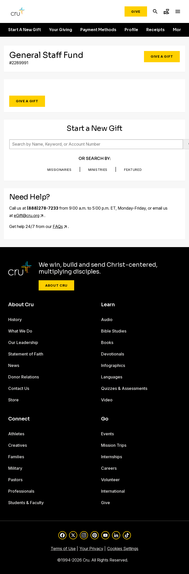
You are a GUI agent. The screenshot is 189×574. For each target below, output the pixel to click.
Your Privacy (91, 548)
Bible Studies (113, 331)
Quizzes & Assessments (124, 388)
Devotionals (112, 353)
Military (15, 468)
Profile (131, 30)
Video (107, 399)
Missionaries (59, 170)
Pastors (15, 479)
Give (135, 11)
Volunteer (110, 479)
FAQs (58, 226)
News (13, 365)
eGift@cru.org (26, 215)
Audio (107, 319)
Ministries (98, 170)
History (15, 319)
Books (107, 342)
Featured (133, 170)
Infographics (113, 365)
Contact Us (18, 388)
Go (104, 419)
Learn (108, 305)
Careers (109, 468)
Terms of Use (63, 548)
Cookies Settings (122, 548)
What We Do (20, 331)
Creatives (17, 445)
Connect (19, 419)
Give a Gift (162, 56)
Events (107, 433)
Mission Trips (113, 445)
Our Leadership (23, 342)
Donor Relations (23, 376)
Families (16, 456)
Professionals (21, 491)
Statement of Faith (25, 353)
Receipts (155, 30)
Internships (111, 456)
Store (13, 399)
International (113, 491)
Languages (111, 376)
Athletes (16, 433)
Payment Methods (98, 30)
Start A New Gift (24, 30)
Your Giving (60, 30)
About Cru (56, 285)
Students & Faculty (26, 502)
